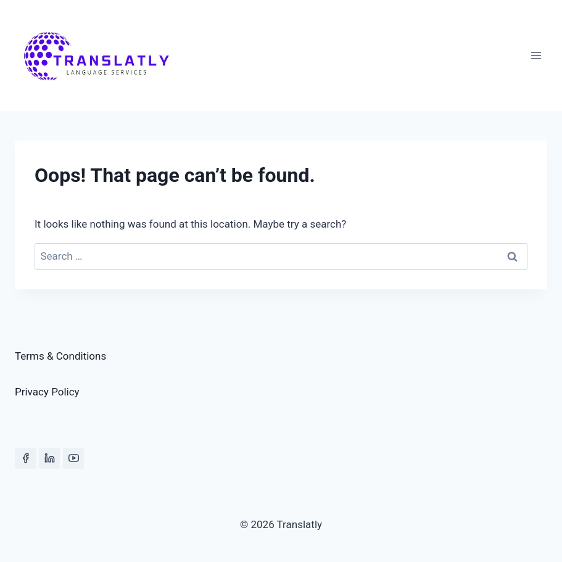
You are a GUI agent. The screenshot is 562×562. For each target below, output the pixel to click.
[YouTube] (73, 458)
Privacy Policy (47, 392)
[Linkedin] (49, 458)
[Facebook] (25, 458)
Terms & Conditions (60, 356)
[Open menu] (535, 55)
